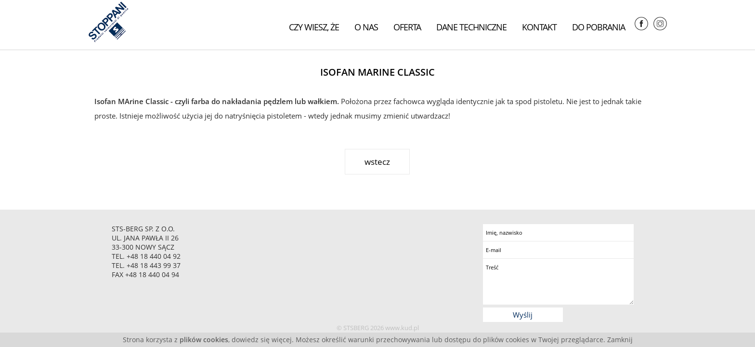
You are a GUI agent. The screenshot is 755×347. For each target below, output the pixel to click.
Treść (558, 282)
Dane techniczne (471, 27)
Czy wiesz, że (314, 27)
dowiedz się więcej (262, 339)
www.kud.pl (402, 327)
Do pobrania (598, 27)
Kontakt (539, 27)
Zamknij (620, 339)
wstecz (377, 161)
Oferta (407, 27)
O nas (366, 27)
